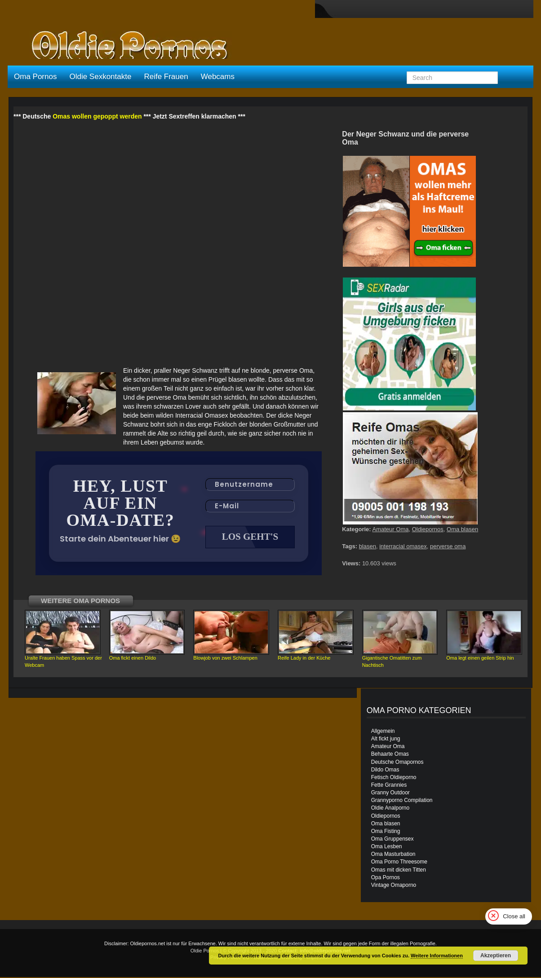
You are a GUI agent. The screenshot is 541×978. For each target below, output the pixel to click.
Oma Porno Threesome (399, 862)
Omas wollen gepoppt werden (97, 116)
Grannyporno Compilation (402, 801)
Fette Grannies (389, 786)
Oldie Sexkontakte (100, 76)
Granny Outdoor (390, 793)
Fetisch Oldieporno (394, 778)
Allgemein (383, 732)
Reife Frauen (166, 76)
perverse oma (448, 546)
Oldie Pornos (205, 951)
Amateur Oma (390, 529)
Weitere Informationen (437, 955)
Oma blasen (462, 529)
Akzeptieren (495, 955)
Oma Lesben (386, 847)
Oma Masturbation (393, 855)
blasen (367, 546)
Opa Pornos (385, 878)
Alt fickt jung (385, 739)
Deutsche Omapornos (397, 763)
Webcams (218, 76)
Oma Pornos (35, 76)
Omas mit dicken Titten (398, 871)
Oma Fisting (385, 832)
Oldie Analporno (390, 809)
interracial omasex (403, 546)
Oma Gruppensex (392, 840)
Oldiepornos (427, 529)
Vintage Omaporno (394, 886)
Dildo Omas (385, 770)
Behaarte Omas (390, 755)
